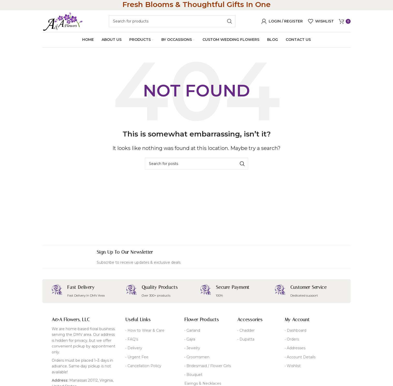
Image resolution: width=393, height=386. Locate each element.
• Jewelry (192, 349)
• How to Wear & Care (144, 332)
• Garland (192, 332)
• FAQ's (131, 341)
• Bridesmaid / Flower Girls (207, 367)
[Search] (172, 22)
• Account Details (300, 358)
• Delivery (133, 349)
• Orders (292, 341)
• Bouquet (193, 376)
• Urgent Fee (136, 358)
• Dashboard (295, 332)
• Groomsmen (196, 358)
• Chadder (246, 332)
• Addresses (295, 349)
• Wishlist (293, 367)
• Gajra (189, 341)
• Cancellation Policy (143, 367)
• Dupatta (245, 341)
